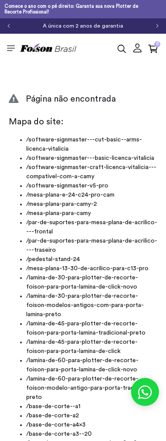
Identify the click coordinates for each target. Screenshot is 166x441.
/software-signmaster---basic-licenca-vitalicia (90, 158)
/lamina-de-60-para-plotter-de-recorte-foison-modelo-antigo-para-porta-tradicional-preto (90, 388)
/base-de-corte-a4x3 (56, 425)
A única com (83, 25)
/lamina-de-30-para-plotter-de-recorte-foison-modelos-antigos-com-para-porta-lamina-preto (85, 305)
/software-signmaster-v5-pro (67, 186)
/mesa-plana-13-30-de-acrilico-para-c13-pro (87, 268)
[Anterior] (8, 26)
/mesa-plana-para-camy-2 (61, 204)
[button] (137, 48)
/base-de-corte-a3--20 (59, 434)
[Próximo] (157, 26)
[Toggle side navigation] (11, 48)
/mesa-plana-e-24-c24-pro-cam (70, 195)
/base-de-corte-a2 (52, 416)
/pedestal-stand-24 (53, 259)
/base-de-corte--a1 (53, 406)
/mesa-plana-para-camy (58, 213)
